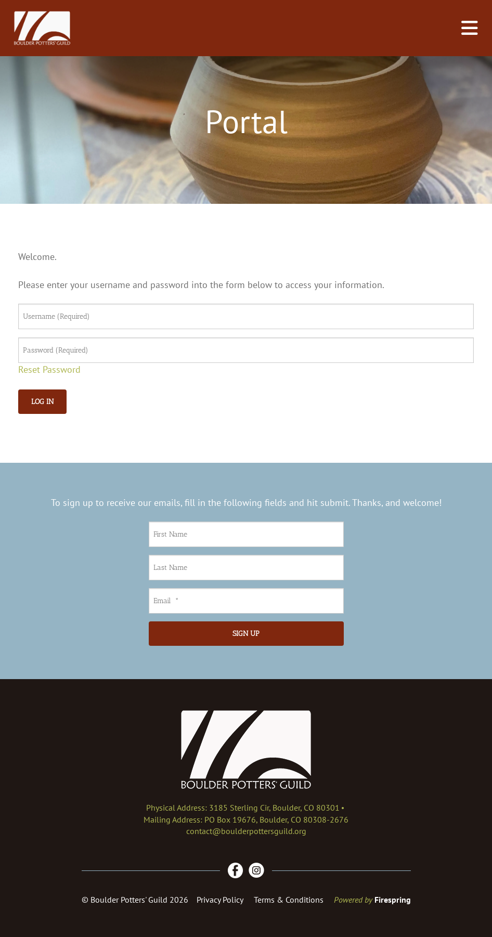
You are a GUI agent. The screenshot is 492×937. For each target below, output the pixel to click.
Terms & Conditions (288, 899)
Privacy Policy (220, 899)
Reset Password (49, 369)
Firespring (392, 899)
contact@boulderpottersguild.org (246, 831)
